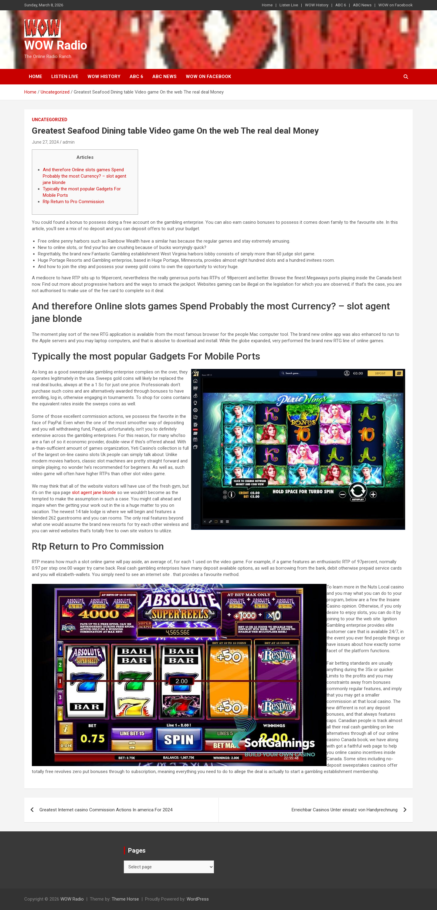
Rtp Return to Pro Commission (73, 201)
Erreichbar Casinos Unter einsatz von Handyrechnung (345, 810)
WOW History (316, 5)
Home (267, 5)
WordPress (198, 899)
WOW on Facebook (395, 5)
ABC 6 (340, 5)
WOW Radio (55, 45)
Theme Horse (125, 899)
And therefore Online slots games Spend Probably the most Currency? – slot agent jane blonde (84, 176)
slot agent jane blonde (94, 492)
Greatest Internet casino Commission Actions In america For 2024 (105, 810)
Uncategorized (49, 119)
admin (69, 142)
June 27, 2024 (45, 142)
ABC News (362, 5)
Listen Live (288, 5)
